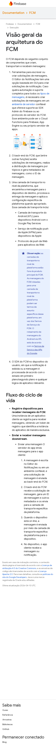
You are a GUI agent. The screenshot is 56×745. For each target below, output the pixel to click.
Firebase (10, 24)
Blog (4, 742)
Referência (7, 714)
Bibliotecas (7, 724)
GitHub (5, 729)
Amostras (6, 719)
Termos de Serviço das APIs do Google (35, 350)
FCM (32, 13)
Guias (5, 710)
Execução (14, 27)
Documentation (13, 13)
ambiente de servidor (23, 104)
